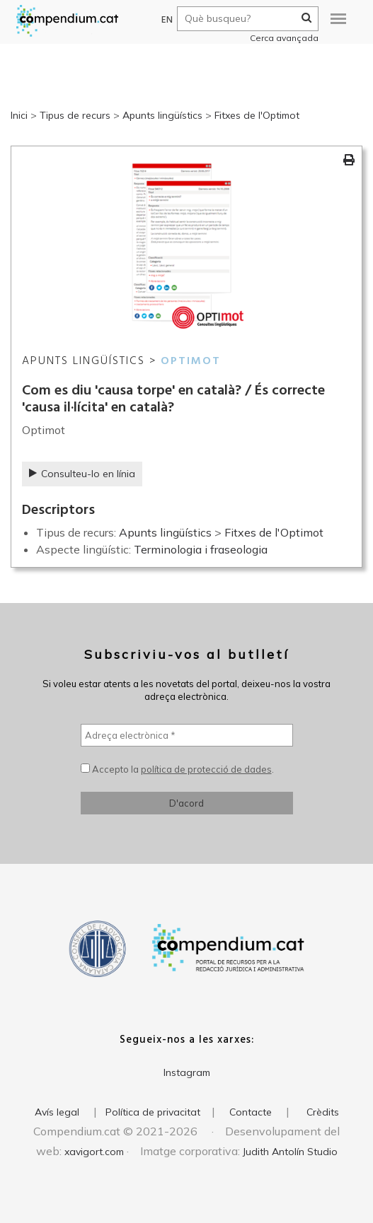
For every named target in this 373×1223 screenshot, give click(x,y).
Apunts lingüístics (162, 115)
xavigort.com (94, 1151)
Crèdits (322, 1112)
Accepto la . (177, 769)
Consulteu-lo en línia (82, 473)
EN (162, 20)
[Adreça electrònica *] (187, 735)
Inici (19, 115)
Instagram (186, 1072)
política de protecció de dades (206, 769)
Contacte (250, 1112)
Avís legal (57, 1112)
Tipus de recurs (75, 115)
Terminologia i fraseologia (201, 549)
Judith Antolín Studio (290, 1151)
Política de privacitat (152, 1112)
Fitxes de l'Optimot (256, 115)
